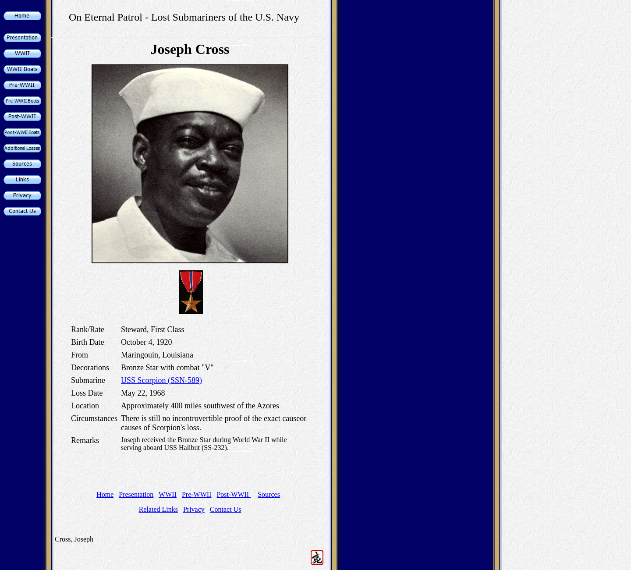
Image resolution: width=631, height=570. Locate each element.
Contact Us (225, 509)
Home (104, 494)
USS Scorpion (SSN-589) (161, 380)
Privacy (194, 509)
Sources (269, 494)
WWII (168, 494)
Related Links (158, 509)
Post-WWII (233, 494)
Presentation (136, 494)
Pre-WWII (197, 494)
